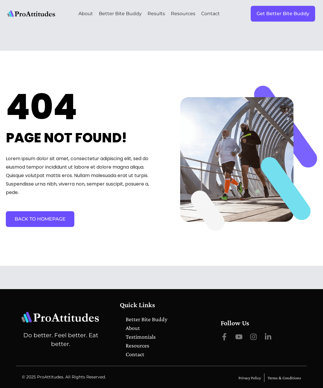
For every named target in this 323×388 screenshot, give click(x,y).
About (85, 13)
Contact (210, 13)
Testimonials (141, 336)
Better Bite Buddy (120, 13)
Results (156, 13)
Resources (183, 13)
